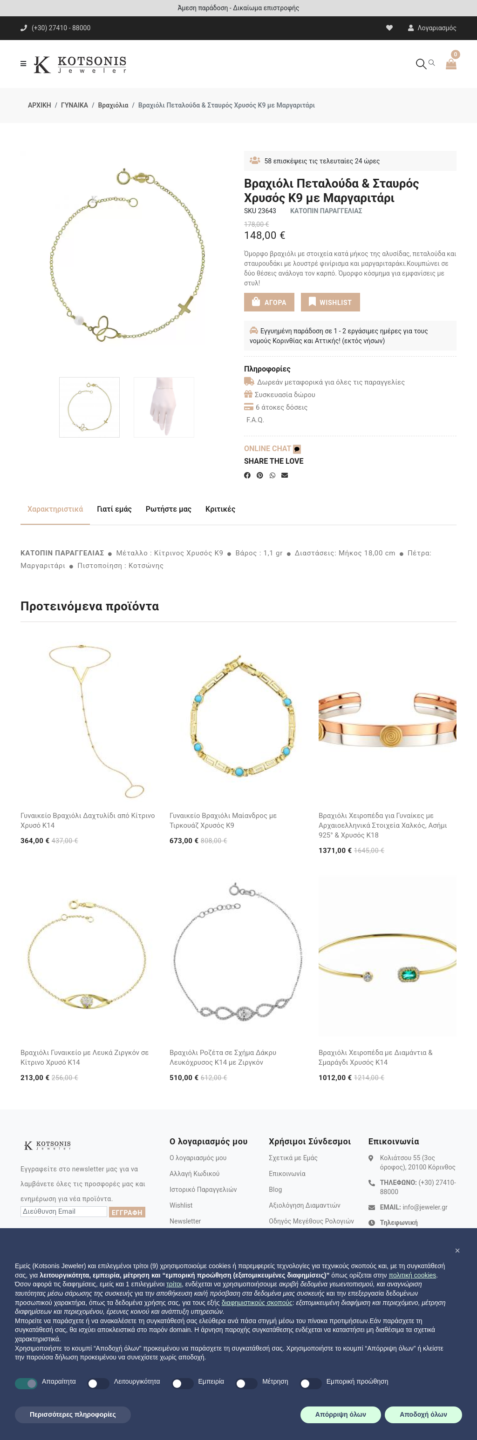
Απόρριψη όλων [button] (340, 1414)
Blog (275, 1189)
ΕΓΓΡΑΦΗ (127, 1213)
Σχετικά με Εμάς (293, 1158)
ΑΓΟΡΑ (269, 301)
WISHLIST (330, 301)
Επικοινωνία (287, 1173)
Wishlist (181, 1205)
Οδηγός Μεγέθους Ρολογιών (311, 1221)
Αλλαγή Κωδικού (194, 1173)
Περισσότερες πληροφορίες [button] (73, 1414)
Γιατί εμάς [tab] (114, 509)
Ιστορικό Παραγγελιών (203, 1189)
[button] (457, 1250)
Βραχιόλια (113, 105)
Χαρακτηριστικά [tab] (55, 509)
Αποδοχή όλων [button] (423, 1414)
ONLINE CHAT (272, 448)
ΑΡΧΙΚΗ (39, 105)
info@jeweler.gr (424, 1207)
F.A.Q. (255, 420)
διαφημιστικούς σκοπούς (257, 1302)
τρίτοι (174, 1284)
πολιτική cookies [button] (412, 1275)
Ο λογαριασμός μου (198, 1158)
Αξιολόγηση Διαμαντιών (305, 1205)
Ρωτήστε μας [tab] (168, 509)
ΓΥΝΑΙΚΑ (74, 105)
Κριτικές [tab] (220, 509)
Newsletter (185, 1221)
